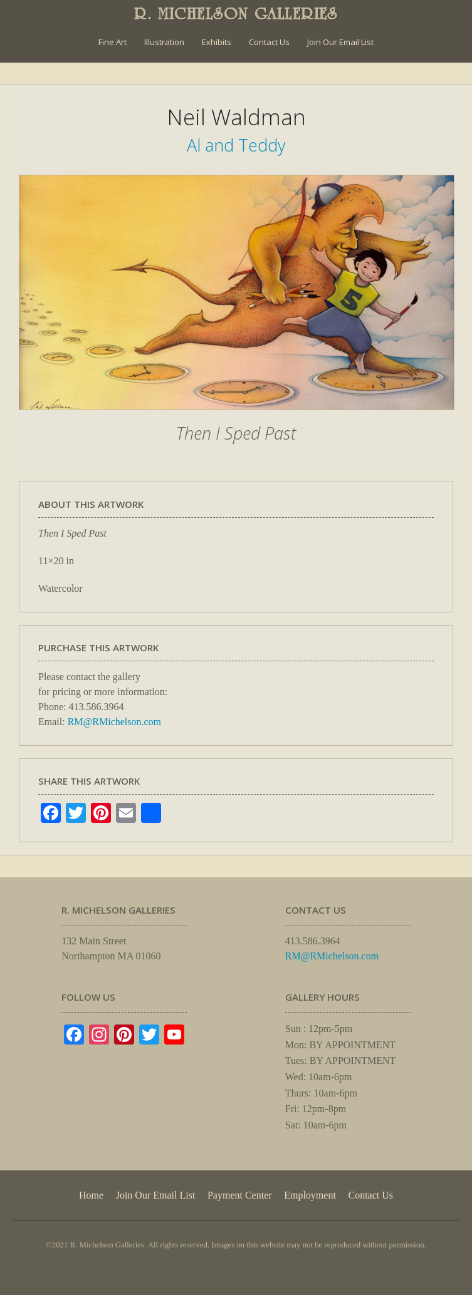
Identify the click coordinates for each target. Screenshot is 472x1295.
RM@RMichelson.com (114, 721)
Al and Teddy (236, 145)
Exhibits (216, 42)
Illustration (164, 42)
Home (91, 1195)
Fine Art (112, 42)
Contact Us (269, 42)
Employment (310, 1195)
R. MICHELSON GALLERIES (236, 13)
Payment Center (239, 1195)
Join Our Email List (340, 42)
